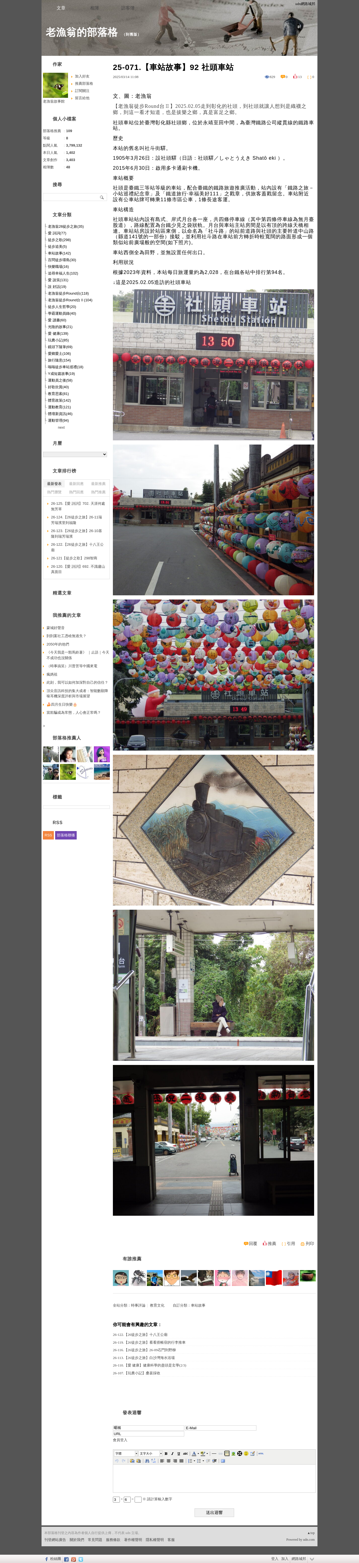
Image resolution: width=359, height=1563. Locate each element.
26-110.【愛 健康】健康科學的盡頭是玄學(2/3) (149, 1365)
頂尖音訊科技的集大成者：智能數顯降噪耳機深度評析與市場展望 (77, 693)
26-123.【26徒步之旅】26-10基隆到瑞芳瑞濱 (76, 533)
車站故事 (198, 1305)
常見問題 (95, 1540)
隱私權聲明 (155, 1540)
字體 (118, 1453)
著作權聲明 (133, 1540)
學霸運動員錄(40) (62, 313)
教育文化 (157, 1305)
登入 (274, 1559)
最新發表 (54, 484)
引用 (291, 1243)
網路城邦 (299, 1559)
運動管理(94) (58, 420)
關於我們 (77, 1540)
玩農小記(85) (58, 340)
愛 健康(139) (58, 333)
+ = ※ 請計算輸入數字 (142, 1499)
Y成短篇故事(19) (61, 374)
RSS (48, 835)
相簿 (94, 8)
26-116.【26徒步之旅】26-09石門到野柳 (144, 1350)
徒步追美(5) (57, 246)
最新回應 (76, 484)
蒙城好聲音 (56, 628)
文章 (61, 8)
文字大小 (146, 1453)
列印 (310, 1243)
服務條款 (113, 1540)
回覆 (253, 1243)
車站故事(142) (59, 253)
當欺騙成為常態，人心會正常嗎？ (74, 712)
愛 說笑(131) (58, 280)
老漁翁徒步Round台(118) (68, 293)
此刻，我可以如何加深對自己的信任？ (77, 682)
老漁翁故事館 (54, 101)
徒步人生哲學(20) (62, 307)
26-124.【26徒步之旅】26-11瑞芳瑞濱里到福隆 (76, 520)
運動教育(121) (59, 407)
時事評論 (138, 1305)
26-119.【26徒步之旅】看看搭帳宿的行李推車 (149, 1342)
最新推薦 (98, 484)
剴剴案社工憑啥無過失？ (66, 636)
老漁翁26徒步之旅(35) (66, 226)
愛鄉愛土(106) (59, 353)
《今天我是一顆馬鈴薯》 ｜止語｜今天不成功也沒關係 (78, 655)
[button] (126, 1453)
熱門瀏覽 (54, 492)
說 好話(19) (57, 287)
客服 (171, 1540)
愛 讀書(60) (57, 320)
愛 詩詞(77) (57, 233)
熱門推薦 (98, 492)
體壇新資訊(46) (60, 414)
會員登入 (120, 1440)
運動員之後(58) (60, 380)
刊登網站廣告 (55, 1540)
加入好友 (82, 76)
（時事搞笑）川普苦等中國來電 (72, 666)
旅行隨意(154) (59, 360)
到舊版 (131, 34)
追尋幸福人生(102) (63, 273)
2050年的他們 (58, 644)
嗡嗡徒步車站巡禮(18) (65, 367)
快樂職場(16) (58, 266)
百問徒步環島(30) (62, 260)
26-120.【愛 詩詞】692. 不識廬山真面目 (78, 569)
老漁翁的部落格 (82, 32)
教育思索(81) (58, 394)
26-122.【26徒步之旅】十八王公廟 (140, 1335)
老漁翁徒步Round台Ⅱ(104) (70, 300)
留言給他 (82, 98)
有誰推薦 (132, 1258)
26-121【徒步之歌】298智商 (74, 558)
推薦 (272, 1243)
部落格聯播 (66, 835)
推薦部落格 (84, 83)
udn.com (309, 1540)
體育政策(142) (59, 400)
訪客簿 (128, 8)
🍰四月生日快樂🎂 (62, 704)
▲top (311, 1533)
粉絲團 (55, 1559)
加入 (284, 1559)
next (61, 427)
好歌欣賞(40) (58, 387)
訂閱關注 (82, 91)
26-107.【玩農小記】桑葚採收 (136, 1373)
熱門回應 (76, 492)
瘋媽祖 (52, 674)
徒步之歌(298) (59, 240)
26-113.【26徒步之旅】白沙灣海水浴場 (144, 1358)
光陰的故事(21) (60, 327)
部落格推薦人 (67, 738)
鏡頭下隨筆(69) (60, 347)
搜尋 (102, 197)
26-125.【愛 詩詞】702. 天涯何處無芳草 (78, 506)
